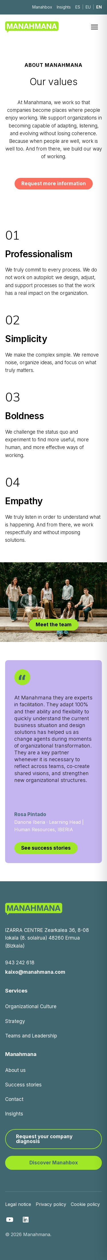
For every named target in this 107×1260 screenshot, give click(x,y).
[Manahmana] (31, 27)
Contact (14, 1099)
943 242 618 (20, 962)
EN (99, 7)
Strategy (15, 1021)
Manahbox (42, 7)
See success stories (46, 848)
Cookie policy (85, 1204)
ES (77, 7)
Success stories (23, 1085)
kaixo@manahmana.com (35, 972)
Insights (64, 7)
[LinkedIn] (25, 1219)
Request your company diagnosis (44, 1139)
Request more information (53, 183)
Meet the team (54, 624)
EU (88, 7)
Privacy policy (51, 1204)
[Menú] (95, 27)
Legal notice (18, 1204)
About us (15, 1070)
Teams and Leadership (31, 1036)
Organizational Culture (30, 1006)
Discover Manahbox (53, 1163)
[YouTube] (9, 1219)
